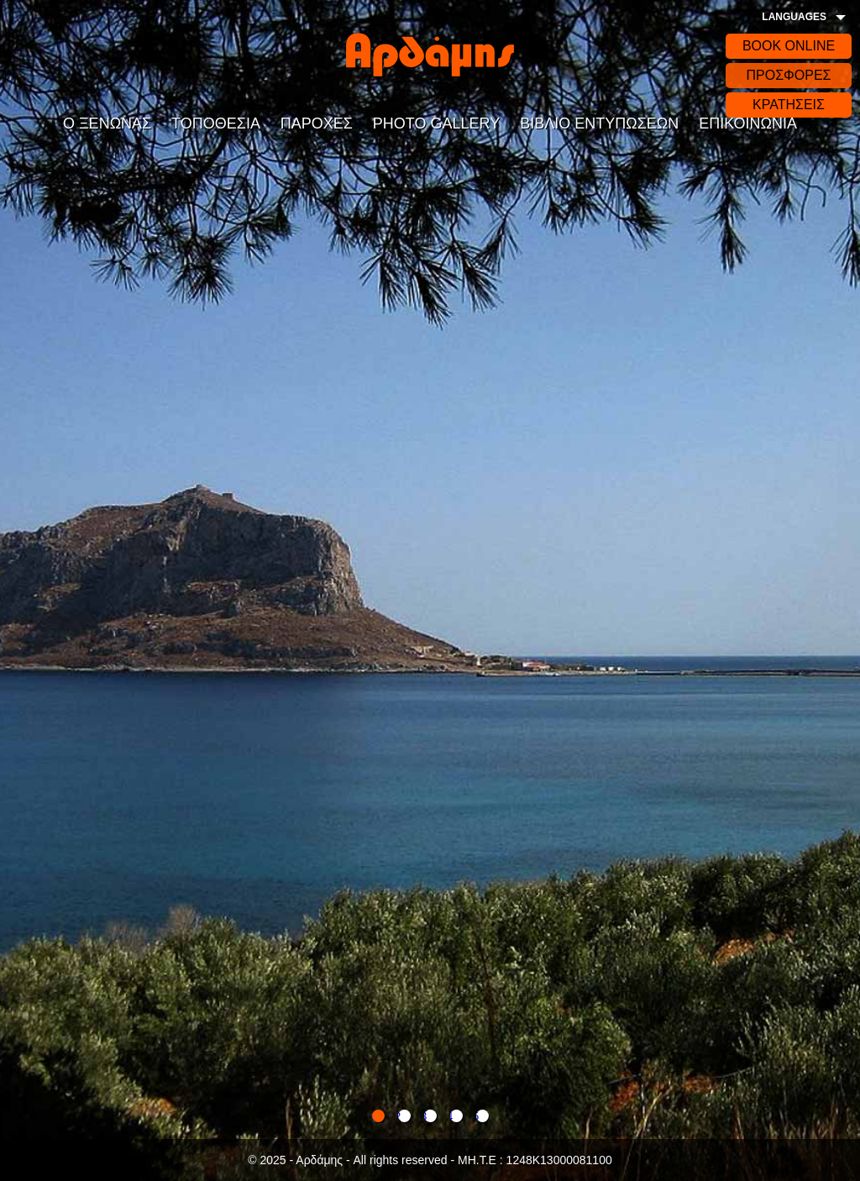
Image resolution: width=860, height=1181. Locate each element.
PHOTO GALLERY (436, 123)
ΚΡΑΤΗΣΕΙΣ (788, 104)
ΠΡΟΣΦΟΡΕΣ (788, 75)
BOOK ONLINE (788, 46)
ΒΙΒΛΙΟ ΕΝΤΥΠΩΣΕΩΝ (599, 123)
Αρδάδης (430, 54)
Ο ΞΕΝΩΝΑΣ (107, 123)
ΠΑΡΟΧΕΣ (317, 123)
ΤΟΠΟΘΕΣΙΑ (215, 123)
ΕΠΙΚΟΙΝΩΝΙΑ (748, 123)
